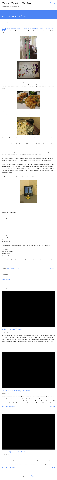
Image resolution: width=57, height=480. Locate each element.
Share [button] (51, 268)
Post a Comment (6, 279)
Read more (52, 345)
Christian (8, 268)
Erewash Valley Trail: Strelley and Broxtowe (16, 390)
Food (17, 268)
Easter (14, 268)
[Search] (51, 3)
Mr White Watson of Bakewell (12, 329)
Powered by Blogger (28, 476)
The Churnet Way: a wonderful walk (13, 452)
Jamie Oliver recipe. (10, 222)
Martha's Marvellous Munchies (16, 3)
